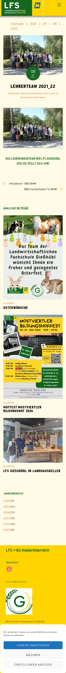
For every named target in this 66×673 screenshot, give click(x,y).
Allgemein (14, 93)
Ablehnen (33, 654)
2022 (6, 524)
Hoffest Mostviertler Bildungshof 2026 (22, 409)
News (42, 97)
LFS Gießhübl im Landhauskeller (32, 471)
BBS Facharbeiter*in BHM (40, 189)
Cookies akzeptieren (33, 645)
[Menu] (59, 4)
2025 (6, 506)
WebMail (12, 562)
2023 (6, 518)
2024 (6, 512)
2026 (6, 500)
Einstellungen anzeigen (33, 664)
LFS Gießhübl (14, 582)
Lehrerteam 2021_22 (33, 86)
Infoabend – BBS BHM (22, 183)
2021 (6, 529)
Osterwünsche (15, 308)
